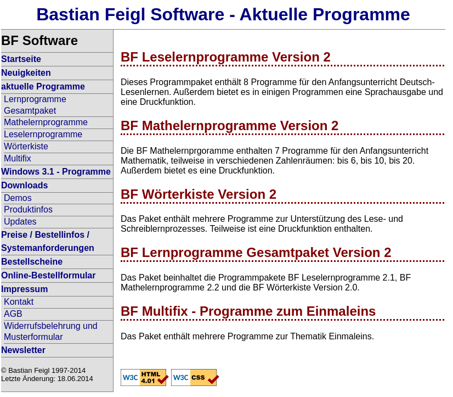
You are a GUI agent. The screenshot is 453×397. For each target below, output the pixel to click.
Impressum (24, 289)
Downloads (24, 185)
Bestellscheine (32, 261)
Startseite (21, 59)
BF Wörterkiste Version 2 (198, 194)
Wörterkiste (26, 146)
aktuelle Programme (43, 86)
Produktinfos (28, 209)
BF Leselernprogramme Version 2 (226, 56)
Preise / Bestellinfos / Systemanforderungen (47, 241)
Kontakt (18, 301)
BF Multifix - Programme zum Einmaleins (248, 311)
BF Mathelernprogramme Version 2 (229, 125)
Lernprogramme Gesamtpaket (35, 104)
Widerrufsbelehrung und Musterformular (51, 331)
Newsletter (23, 350)
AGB (13, 313)
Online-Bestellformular (48, 275)
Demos (18, 198)
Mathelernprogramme (46, 122)
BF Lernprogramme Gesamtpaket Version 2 (256, 252)
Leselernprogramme (43, 134)
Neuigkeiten (26, 72)
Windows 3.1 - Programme (56, 171)
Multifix (17, 158)
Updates (20, 221)
